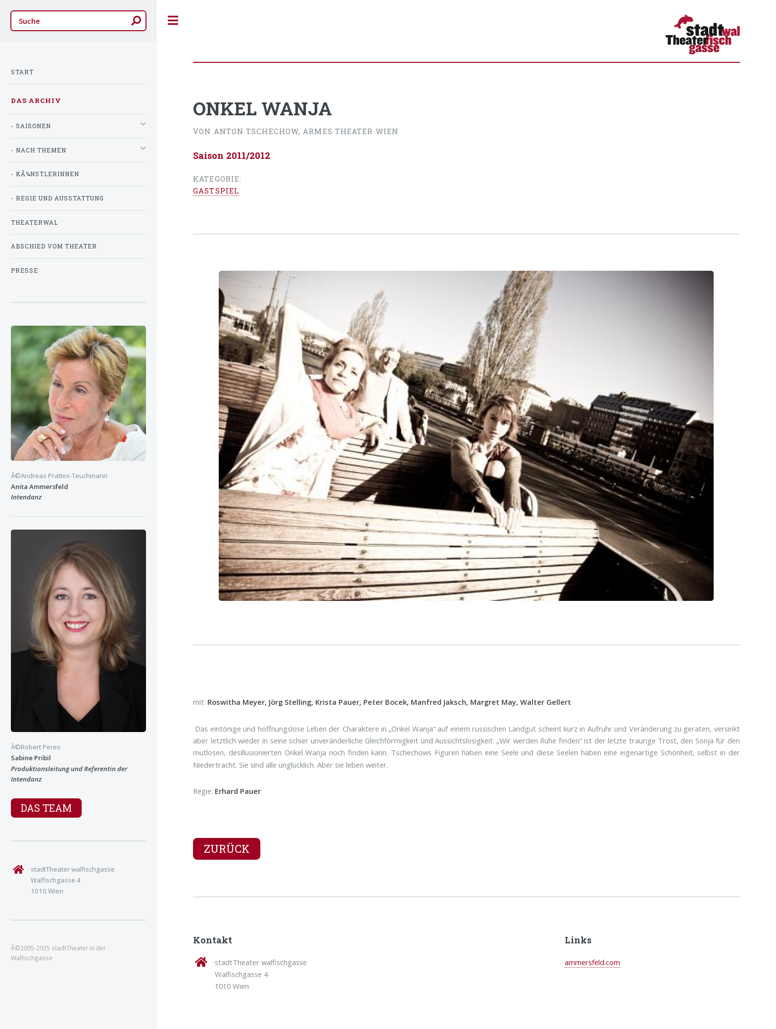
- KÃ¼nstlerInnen (45, 174)
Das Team (46, 807)
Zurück (226, 848)
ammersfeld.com (592, 962)
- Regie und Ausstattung (57, 198)
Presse (24, 270)
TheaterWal (34, 222)
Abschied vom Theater (54, 246)
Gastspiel (216, 191)
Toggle (173, 20)
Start (22, 72)
